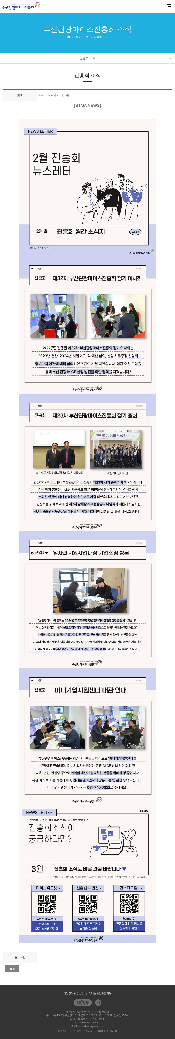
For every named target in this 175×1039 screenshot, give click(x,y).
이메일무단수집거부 (100, 993)
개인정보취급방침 (73, 993)
